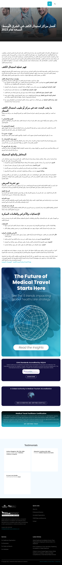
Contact (34, 521)
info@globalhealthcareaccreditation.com (10, 529)
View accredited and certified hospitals (31, 403)
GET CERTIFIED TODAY (31, 424)
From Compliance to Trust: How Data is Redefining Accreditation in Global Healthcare (45, 547)
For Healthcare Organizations (8, 540)
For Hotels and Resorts (6, 546)
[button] (49, 4)
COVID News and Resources (39, 518)
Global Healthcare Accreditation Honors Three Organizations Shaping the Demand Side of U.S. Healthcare (44, 542)
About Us (35, 509)
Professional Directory (38, 512)
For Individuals (4, 549)
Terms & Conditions (44, 561)
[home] (7, 4)
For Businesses (5, 543)
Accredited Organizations (39, 515)
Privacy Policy (51, 561)
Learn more (31, 376)
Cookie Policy (58, 561)
